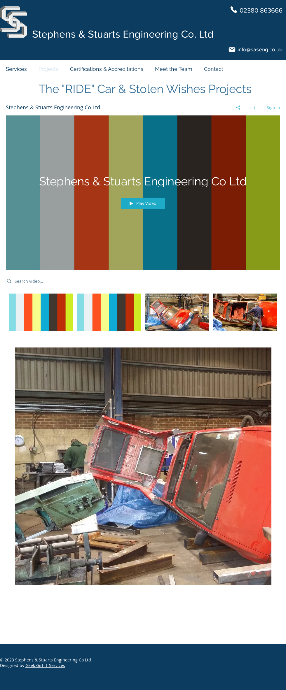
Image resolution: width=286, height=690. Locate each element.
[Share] (238, 107)
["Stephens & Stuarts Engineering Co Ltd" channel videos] (143, 316)
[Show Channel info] (254, 107)
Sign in (273, 107)
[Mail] (232, 49)
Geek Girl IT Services (45, 665)
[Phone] (234, 9)
